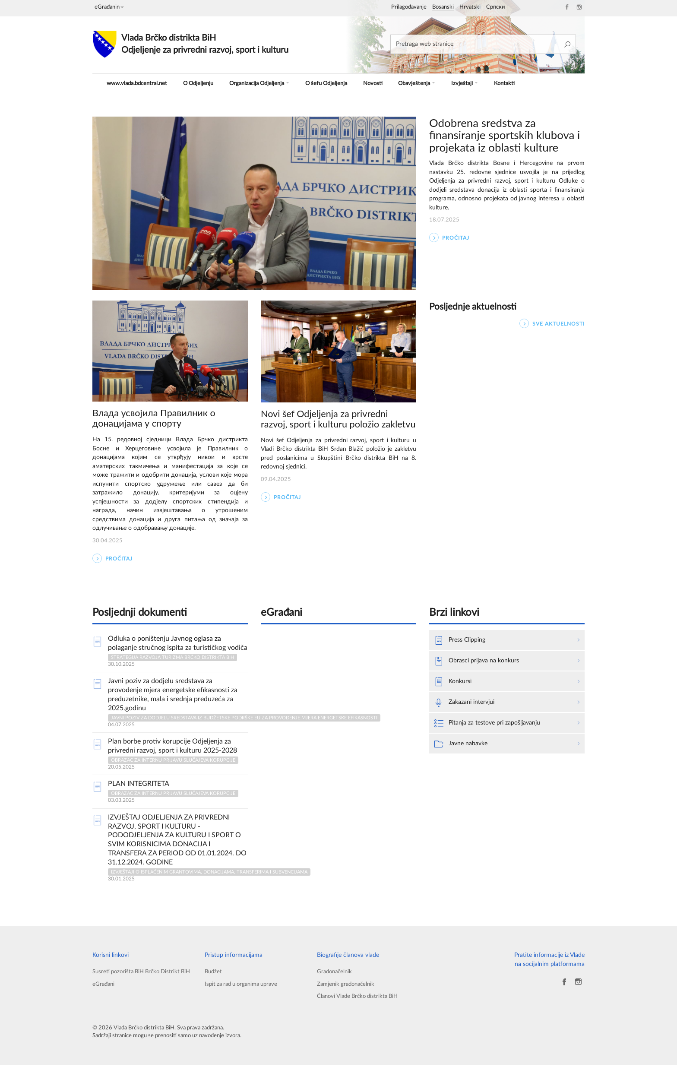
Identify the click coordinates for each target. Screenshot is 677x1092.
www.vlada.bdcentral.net (139, 83)
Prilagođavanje (409, 7)
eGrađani (104, 1019)
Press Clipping (463, 665)
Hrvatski (470, 7)
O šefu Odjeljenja (336, 83)
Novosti (383, 83)
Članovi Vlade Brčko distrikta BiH (360, 1023)
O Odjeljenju (202, 83)
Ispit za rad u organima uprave (245, 1010)
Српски (495, 7)
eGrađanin (109, 7)
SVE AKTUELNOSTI (552, 323)
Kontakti (510, 83)
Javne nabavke (463, 773)
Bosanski (443, 7)
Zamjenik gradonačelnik (348, 1010)
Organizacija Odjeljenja (266, 83)
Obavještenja (426, 83)
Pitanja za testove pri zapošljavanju (494, 751)
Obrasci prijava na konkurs (481, 687)
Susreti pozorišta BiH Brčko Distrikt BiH (139, 1001)
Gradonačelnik (336, 997)
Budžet (214, 997)
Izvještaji (472, 83)
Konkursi (454, 708)
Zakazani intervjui (468, 730)
